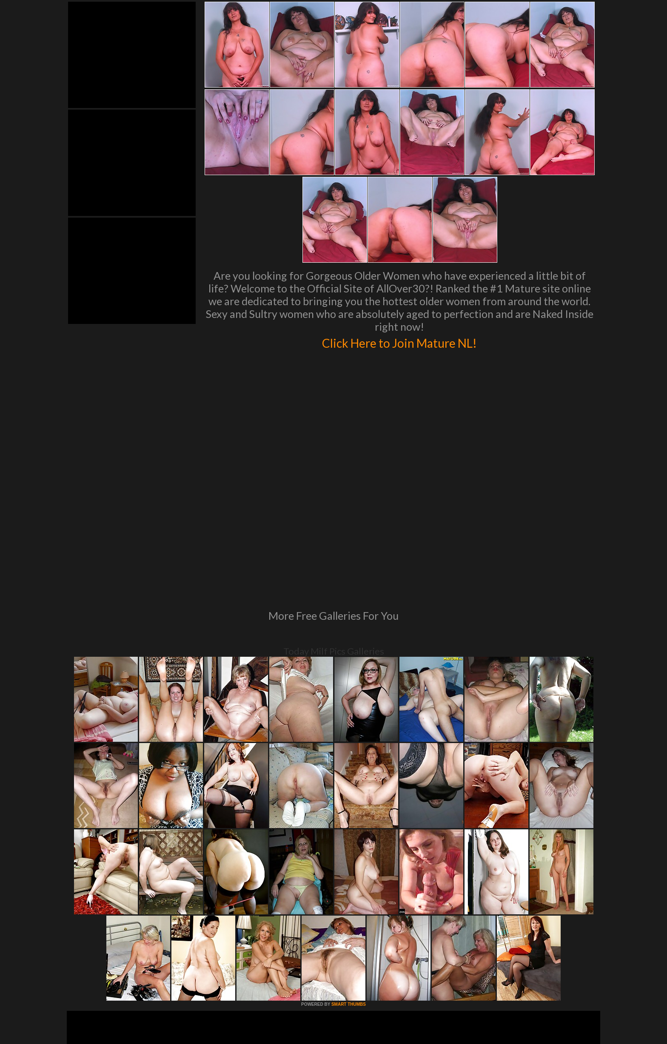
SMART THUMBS (348, 888)
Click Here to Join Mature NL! (399, 342)
